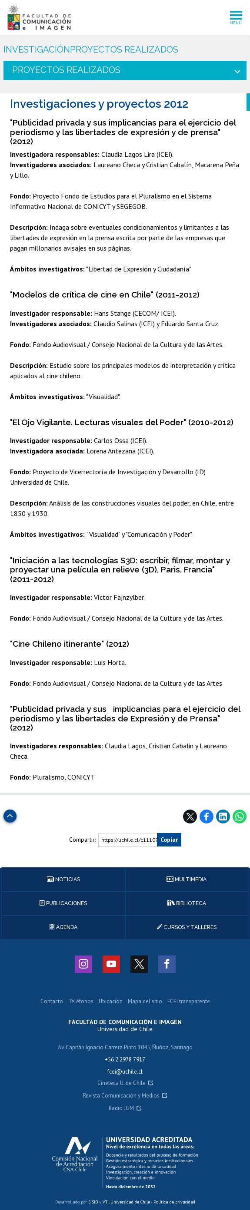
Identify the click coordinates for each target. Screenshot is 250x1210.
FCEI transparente (188, 1001)
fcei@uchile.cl (125, 1071)
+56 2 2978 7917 (125, 1059)
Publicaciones (63, 903)
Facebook (206, 816)
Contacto (51, 1001)
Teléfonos (80, 1001)
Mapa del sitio (145, 1001)
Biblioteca (186, 903)
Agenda (63, 927)
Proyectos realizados (124, 50)
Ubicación (111, 1001)
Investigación (36, 50)
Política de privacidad (174, 1202)
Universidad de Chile (130, 1202)
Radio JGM (121, 1108)
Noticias (63, 879)
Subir (10, 814)
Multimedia (187, 879)
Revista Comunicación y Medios (121, 1096)
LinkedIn (223, 816)
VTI (106, 1202)
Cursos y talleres (187, 927)
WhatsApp (239, 816)
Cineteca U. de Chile (121, 1083)
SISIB (93, 1202)
